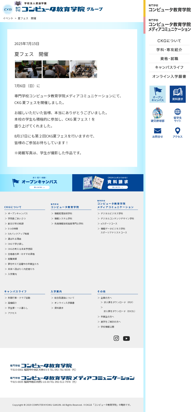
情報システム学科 (63, 218)
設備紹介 (12, 302)
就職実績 (12, 258)
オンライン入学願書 (64, 302)
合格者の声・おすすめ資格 (21, 253)
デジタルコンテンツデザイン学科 (117, 218)
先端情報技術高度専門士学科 (68, 223)
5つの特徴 (13, 228)
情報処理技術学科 (63, 213)
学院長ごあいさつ (17, 218)
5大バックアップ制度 (18, 233)
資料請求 (58, 307)
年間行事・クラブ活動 (19, 297)
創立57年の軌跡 (16, 223)
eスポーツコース (109, 223)
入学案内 (12, 274)
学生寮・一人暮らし (18, 307)
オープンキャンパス (18, 213)
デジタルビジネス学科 (112, 213)
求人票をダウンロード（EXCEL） (120, 311)
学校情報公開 (107, 326)
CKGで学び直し (15, 243)
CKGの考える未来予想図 (20, 248)
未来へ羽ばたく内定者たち (21, 268)
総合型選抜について (64, 297)
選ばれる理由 (14, 238)
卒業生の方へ (107, 316)
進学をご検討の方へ (111, 321)
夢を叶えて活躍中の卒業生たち (23, 263)
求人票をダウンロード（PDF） (119, 302)
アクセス (12, 312)
